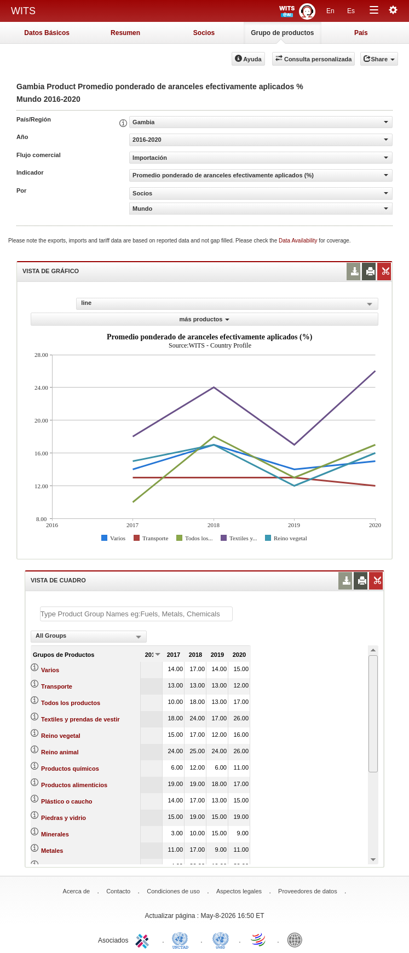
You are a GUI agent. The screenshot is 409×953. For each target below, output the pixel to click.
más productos (205, 319)
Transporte (56, 686)
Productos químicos (70, 768)
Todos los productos (70, 703)
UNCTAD (182, 939)
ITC (144, 939)
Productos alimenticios (74, 785)
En (330, 11)
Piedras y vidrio (63, 818)
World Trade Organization (259, 939)
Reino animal (59, 752)
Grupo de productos (282, 33)
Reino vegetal (60, 735)
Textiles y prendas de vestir (80, 719)
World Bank (297, 939)
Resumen (125, 33)
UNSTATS (221, 939)
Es (351, 11)
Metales (52, 850)
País (361, 33)
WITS (23, 10)
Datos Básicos (47, 33)
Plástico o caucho (67, 801)
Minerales (55, 834)
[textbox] (136, 614)
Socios (204, 33)
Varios (50, 670)
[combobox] (89, 637)
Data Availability (299, 241)
